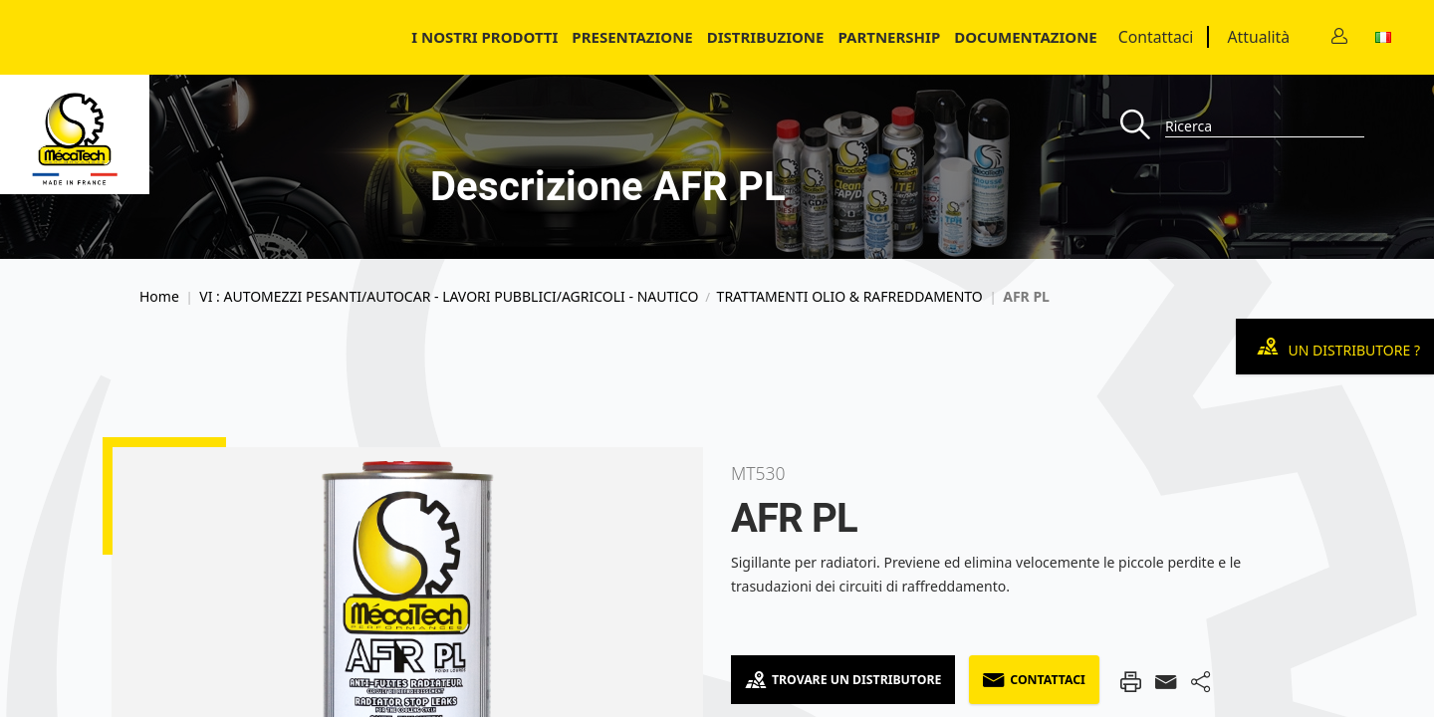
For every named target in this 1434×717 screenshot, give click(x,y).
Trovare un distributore (843, 679)
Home (159, 297)
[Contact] (1339, 37)
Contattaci (1156, 37)
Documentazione (1025, 37)
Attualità (1258, 37)
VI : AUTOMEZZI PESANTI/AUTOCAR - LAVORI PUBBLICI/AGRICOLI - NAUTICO (448, 297)
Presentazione (632, 37)
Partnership (888, 37)
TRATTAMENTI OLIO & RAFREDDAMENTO (850, 297)
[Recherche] (1142, 126)
